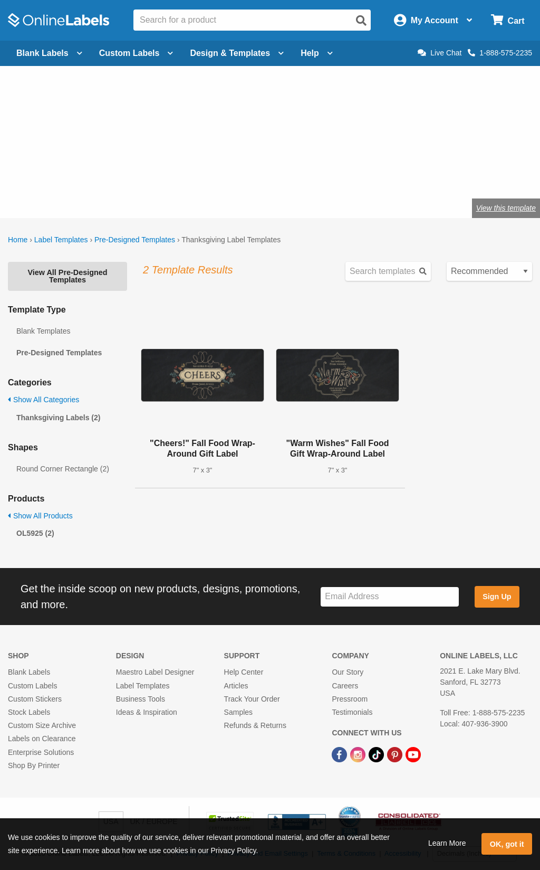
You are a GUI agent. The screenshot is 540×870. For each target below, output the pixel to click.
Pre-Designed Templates (134, 239)
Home (17, 239)
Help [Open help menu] (317, 53)
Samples (238, 712)
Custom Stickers (35, 699)
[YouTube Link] (413, 754)
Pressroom (350, 699)
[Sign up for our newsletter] (390, 597)
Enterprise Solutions (41, 752)
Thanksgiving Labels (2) (58, 417)
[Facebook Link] (340, 754)
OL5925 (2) (35, 533)
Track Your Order (252, 699)
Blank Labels (29, 672)
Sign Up (497, 596)
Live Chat (439, 52)
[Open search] (361, 20)
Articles (236, 686)
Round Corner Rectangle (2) (62, 469)
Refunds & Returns (255, 725)
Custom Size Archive (42, 725)
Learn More (447, 843)
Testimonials (352, 712)
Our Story (347, 672)
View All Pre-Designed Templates (67, 276)
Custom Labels (32, 686)
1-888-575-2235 (500, 53)
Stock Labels (29, 712)
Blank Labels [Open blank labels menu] (49, 53)
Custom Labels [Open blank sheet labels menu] (136, 53)
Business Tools (140, 699)
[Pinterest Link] (395, 754)
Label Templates (61, 239)
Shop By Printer (34, 765)
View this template (506, 208)
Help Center (244, 672)
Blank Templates (43, 331)
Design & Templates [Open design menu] (237, 53)
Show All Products (40, 516)
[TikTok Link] (377, 754)
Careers (345, 686)
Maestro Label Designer (155, 672)
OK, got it (507, 844)
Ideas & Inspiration (146, 712)
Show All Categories (43, 399)
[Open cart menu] (507, 20)
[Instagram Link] (359, 754)
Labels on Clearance (41, 738)
